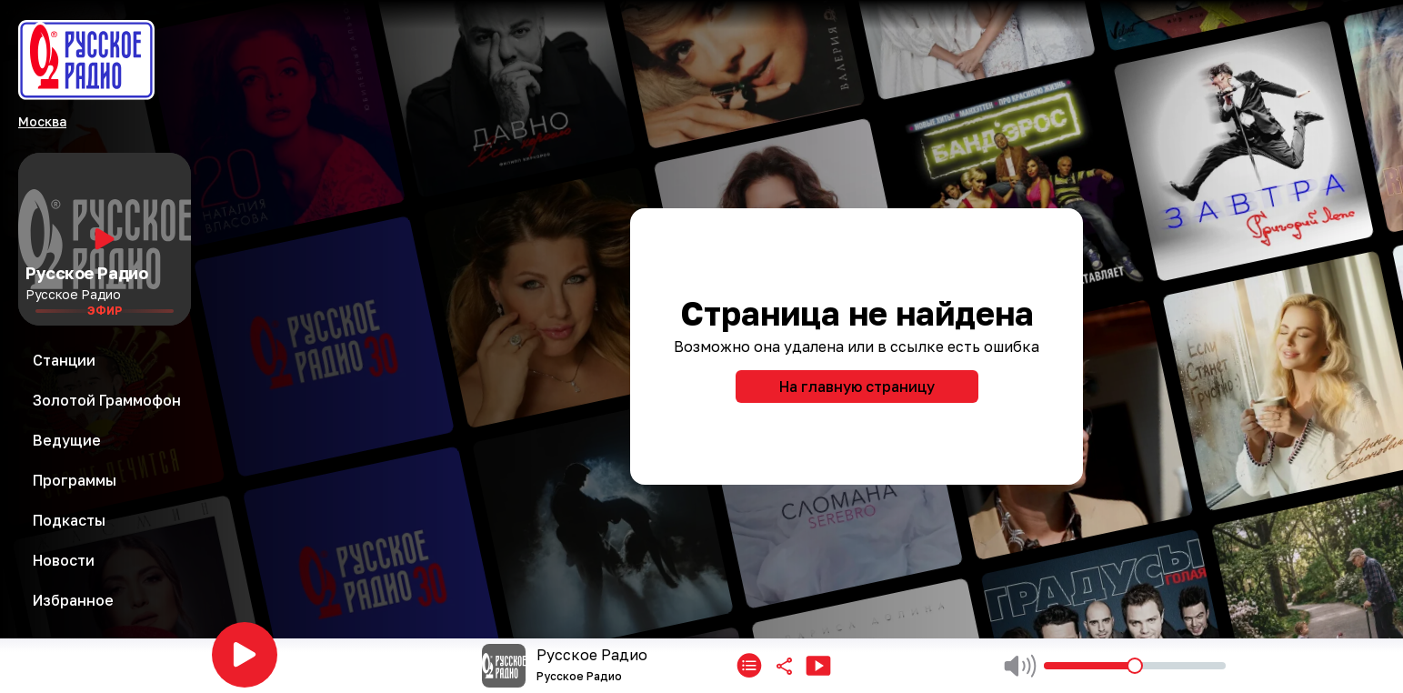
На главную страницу (857, 386)
